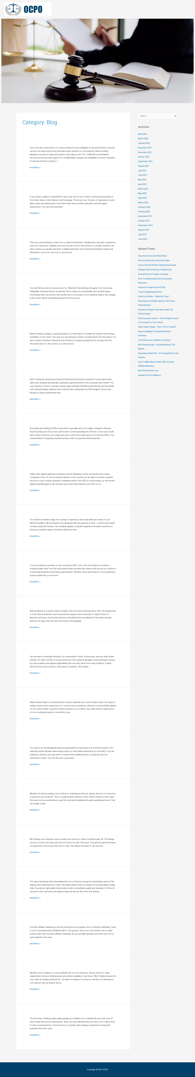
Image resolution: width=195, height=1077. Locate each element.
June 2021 (142, 175)
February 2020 (144, 207)
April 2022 (142, 134)
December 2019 (145, 216)
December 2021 (145, 148)
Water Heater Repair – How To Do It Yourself (158, 331)
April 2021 (142, 184)
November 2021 (145, 152)
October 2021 (144, 157)
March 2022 (143, 139)
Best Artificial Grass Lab (149, 375)
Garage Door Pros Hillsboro (150, 379)
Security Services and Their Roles (153, 256)
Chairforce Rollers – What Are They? (154, 301)
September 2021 (145, 161)
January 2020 (144, 212)
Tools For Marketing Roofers (151, 296)
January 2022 (144, 143)
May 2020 (142, 193)
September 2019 (145, 225)
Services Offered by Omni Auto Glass (154, 260)
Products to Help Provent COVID (152, 291)
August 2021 (143, 166)
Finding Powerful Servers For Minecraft (155, 274)
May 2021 (142, 180)
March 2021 (143, 189)
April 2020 (142, 198)
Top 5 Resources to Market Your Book (155, 344)
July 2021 (142, 171)
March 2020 (143, 203)
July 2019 (142, 235)
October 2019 (144, 221)
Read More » (35, 167)
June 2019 (142, 239)
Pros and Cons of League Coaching (154, 278)
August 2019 (143, 230)
